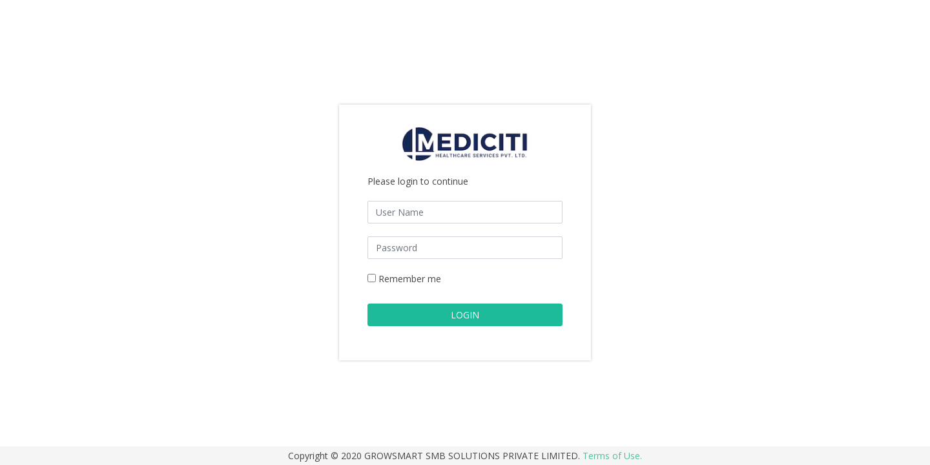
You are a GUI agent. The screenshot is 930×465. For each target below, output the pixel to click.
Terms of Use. (612, 456)
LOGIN (465, 315)
